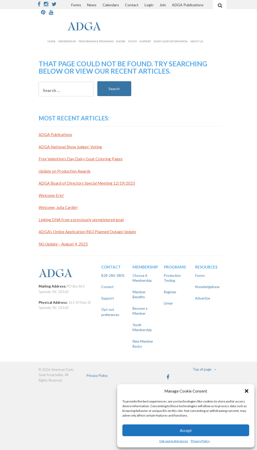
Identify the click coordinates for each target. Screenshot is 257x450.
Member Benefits (139, 294)
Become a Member (140, 311)
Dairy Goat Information (171, 41)
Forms (76, 5)
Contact (132, 5)
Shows (120, 41)
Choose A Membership (142, 278)
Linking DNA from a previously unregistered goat (81, 219)
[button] (246, 391)
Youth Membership (142, 327)
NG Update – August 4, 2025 (63, 244)
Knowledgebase (207, 287)
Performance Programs (96, 41)
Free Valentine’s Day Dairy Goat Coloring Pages (81, 158)
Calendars (111, 5)
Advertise (202, 298)
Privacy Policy (200, 441)
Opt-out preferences (173, 441)
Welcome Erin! (51, 195)
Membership (67, 41)
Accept (186, 430)
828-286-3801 (113, 275)
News (92, 5)
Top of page (204, 369)
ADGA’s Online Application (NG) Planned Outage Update (87, 231)
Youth (132, 41)
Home (51, 41)
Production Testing (172, 278)
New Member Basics (143, 344)
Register (170, 292)
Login (149, 5)
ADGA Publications (188, 5)
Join (162, 5)
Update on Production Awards (65, 171)
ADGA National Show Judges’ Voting (70, 146)
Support (145, 41)
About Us (196, 41)
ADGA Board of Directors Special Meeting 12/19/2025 (87, 183)
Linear (168, 303)
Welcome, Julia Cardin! (58, 207)
